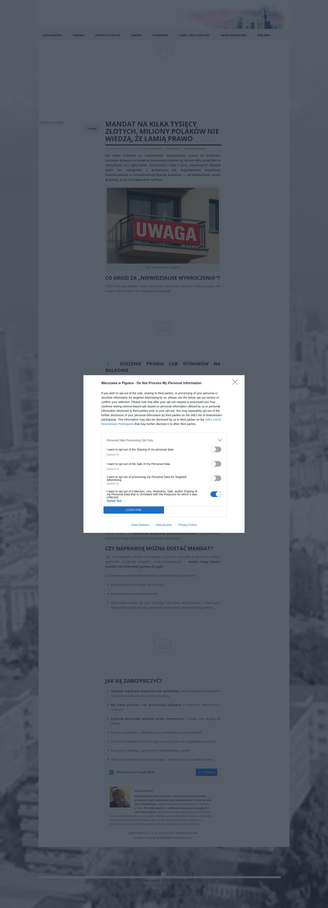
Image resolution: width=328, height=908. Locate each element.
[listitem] (164, 440)
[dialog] (164, 454)
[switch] (215, 449)
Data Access (164, 525)
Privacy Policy (187, 525)
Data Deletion (140, 525)
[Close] (236, 383)
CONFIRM (134, 510)
